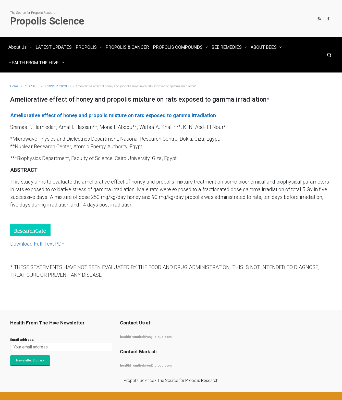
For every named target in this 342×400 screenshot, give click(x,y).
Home (14, 86)
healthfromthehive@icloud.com (146, 337)
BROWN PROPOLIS (57, 86)
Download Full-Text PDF (37, 244)
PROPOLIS (31, 86)
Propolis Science (47, 21)
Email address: (22, 340)
